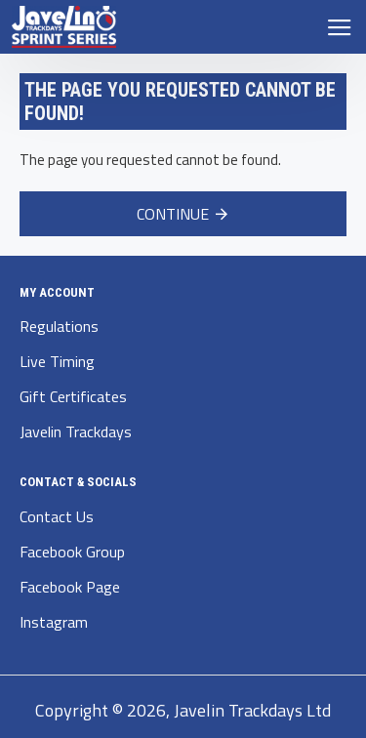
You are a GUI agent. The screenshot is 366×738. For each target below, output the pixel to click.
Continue (173, 214)
